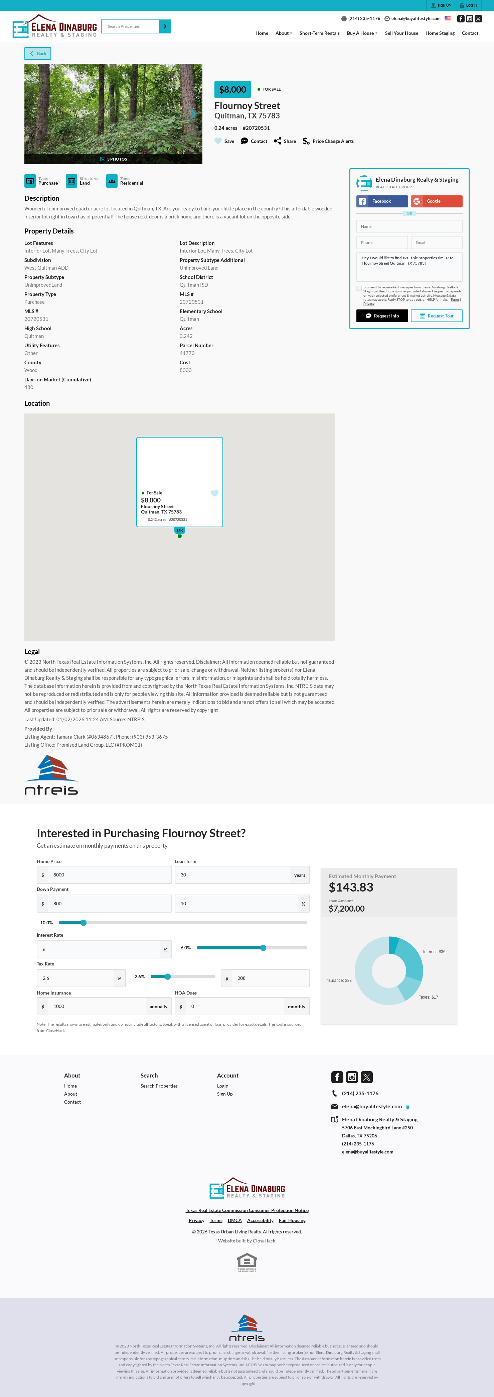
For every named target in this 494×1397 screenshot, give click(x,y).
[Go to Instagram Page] (469, 18)
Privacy (368, 303)
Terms (455, 299)
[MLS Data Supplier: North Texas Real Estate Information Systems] (247, 1328)
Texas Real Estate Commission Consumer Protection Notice (247, 1210)
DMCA (235, 1220)
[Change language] (447, 18)
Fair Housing (292, 1220)
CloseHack (264, 1240)
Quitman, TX (235, 115)
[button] (165, 26)
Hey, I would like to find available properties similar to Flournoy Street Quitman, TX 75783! (409, 267)
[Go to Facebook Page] (461, 18)
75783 (269, 115)
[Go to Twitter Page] (478, 18)
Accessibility (260, 1220)
